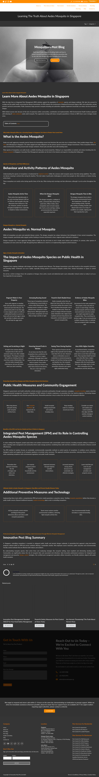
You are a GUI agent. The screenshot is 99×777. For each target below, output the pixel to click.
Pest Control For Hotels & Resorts (81, 749)
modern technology (38, 500)
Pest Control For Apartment (79, 727)
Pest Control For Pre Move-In (79, 729)
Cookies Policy (92, 774)
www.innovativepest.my (47, 751)
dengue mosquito (8, 152)
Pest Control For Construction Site (81, 755)
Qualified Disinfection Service (80, 757)
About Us (5, 729)
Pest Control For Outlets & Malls (80, 745)
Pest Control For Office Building (80, 741)
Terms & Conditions (73, 774)
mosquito (61, 102)
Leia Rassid (16, 572)
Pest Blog (5, 731)
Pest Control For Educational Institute (81, 753)
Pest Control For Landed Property (80, 731)
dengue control (24, 555)
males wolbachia (17, 114)
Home (4, 727)
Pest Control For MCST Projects (80, 743)
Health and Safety (7, 735)
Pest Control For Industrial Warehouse (82, 747)
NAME (5, 755)
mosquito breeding (79, 391)
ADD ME (16, 763)
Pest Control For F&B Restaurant (80, 739)
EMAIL (14, 755)
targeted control (43, 174)
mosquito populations (76, 498)
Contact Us (6, 739)
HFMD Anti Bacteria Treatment (80, 759)
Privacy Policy (83, 774)
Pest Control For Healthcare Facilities (81, 751)
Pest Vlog (5, 733)
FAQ (4, 737)
